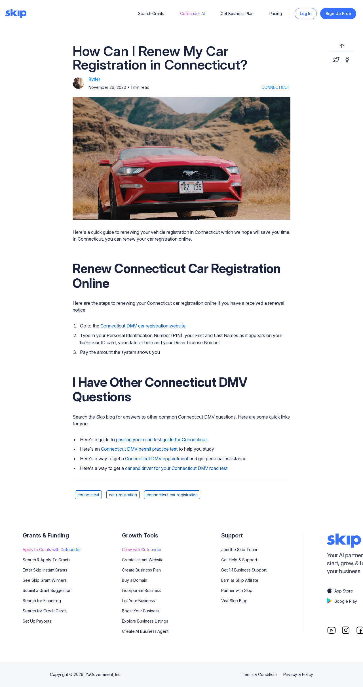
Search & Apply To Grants (46, 559)
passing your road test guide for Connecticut (161, 439)
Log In (306, 13)
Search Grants (151, 13)
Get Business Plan (237, 13)
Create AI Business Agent (145, 631)
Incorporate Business (141, 590)
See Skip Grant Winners (45, 580)
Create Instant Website (143, 559)
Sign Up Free (338, 13)
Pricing (275, 13)
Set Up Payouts (37, 621)
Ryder (94, 79)
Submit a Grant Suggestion (47, 590)
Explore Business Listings (145, 621)
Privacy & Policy (298, 674)
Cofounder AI (192, 13)
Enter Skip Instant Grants (45, 570)
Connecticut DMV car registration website (142, 326)
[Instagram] (345, 630)
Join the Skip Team (239, 549)
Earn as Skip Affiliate (239, 580)
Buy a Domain (134, 580)
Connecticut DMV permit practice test (139, 449)
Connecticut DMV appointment (156, 458)
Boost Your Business (140, 610)
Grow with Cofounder (141, 549)
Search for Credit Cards (45, 610)
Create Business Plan (141, 570)
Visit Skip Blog (234, 600)
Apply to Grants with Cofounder (52, 549)
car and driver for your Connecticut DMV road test (176, 468)
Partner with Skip (236, 590)
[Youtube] (331, 630)
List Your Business (138, 600)
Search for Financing (42, 600)
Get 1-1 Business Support (244, 570)
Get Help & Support (239, 559)
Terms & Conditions (260, 674)
